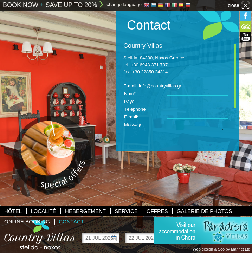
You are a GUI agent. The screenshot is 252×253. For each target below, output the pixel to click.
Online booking (27, 222)
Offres (157, 211)
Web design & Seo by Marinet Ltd (221, 249)
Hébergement (85, 211)
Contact (71, 222)
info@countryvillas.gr (160, 86)
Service (126, 211)
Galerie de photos (204, 211)
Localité (43, 211)
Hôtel (13, 211)
